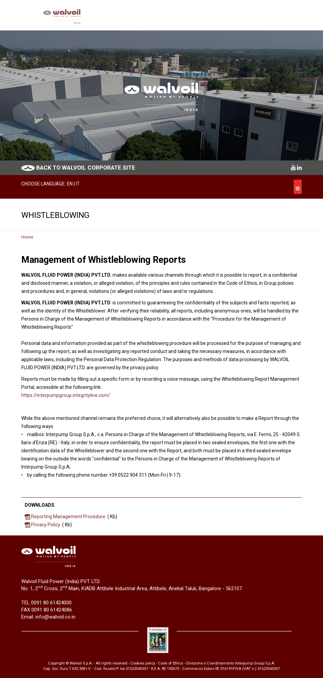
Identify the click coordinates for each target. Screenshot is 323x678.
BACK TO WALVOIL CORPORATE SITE (85, 167)
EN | (71, 183)
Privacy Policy (45, 524)
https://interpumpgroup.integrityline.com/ (65, 395)
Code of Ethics (170, 663)
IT (78, 183)
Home (27, 237)
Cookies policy (142, 663)
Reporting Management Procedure (68, 516)
